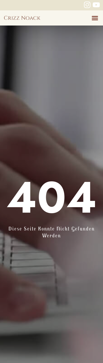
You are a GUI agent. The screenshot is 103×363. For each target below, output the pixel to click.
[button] (95, 18)
